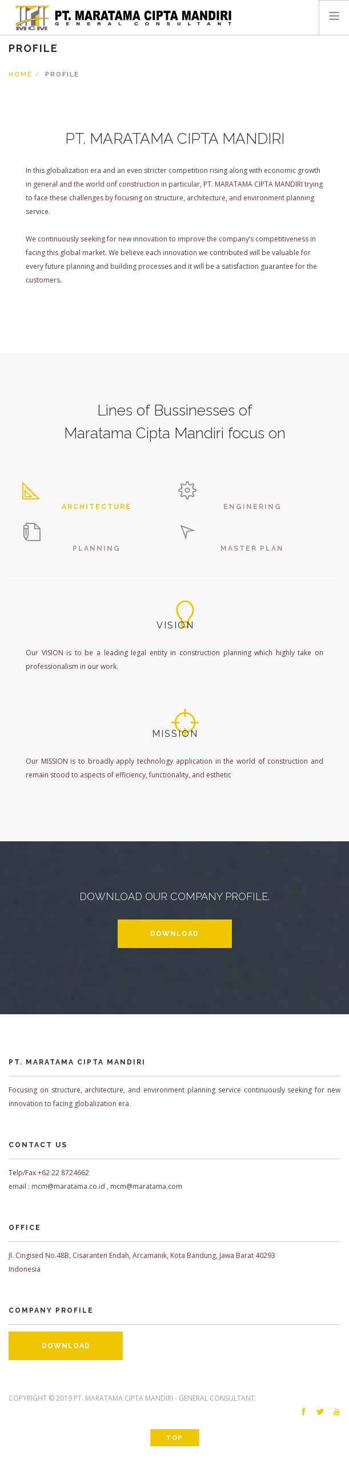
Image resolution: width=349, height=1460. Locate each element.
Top (174, 1438)
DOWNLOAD (174, 934)
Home (21, 74)
